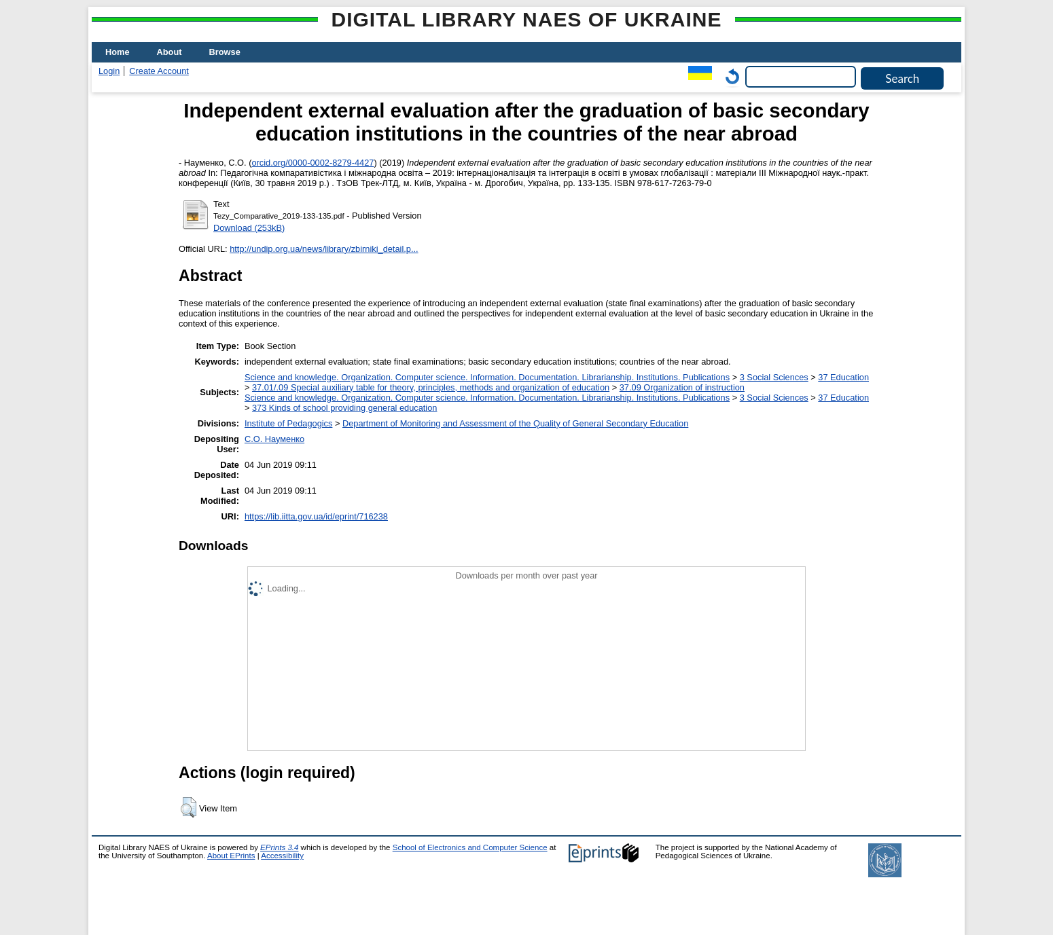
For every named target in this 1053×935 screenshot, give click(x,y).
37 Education (843, 377)
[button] (188, 807)
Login (109, 71)
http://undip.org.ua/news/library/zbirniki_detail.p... (324, 249)
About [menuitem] (169, 52)
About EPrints (231, 855)
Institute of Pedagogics (288, 423)
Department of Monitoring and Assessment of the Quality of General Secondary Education (515, 423)
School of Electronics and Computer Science (470, 847)
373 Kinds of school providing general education (344, 408)
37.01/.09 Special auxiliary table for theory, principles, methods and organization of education (430, 387)
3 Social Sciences (774, 377)
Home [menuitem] (117, 52)
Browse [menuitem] (224, 52)
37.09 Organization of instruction (682, 387)
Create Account (159, 71)
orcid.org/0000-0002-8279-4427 (312, 163)
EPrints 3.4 (279, 847)
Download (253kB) (249, 228)
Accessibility (282, 855)
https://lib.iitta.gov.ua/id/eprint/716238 (316, 516)
